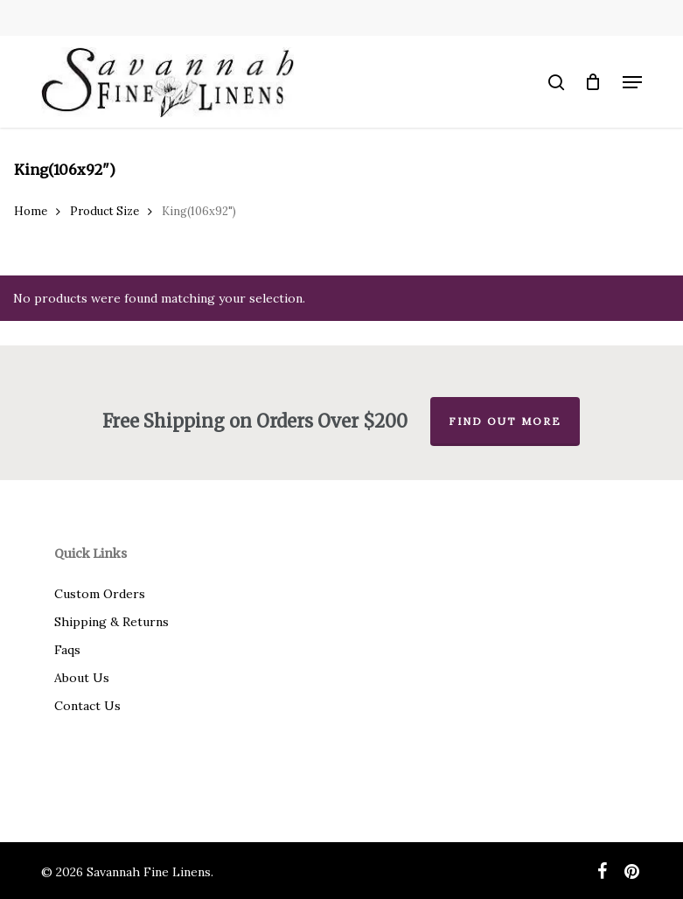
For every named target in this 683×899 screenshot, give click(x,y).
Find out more (505, 421)
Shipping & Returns (111, 622)
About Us (81, 678)
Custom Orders (99, 594)
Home (30, 211)
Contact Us (87, 706)
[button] (632, 82)
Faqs (67, 650)
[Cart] (593, 82)
